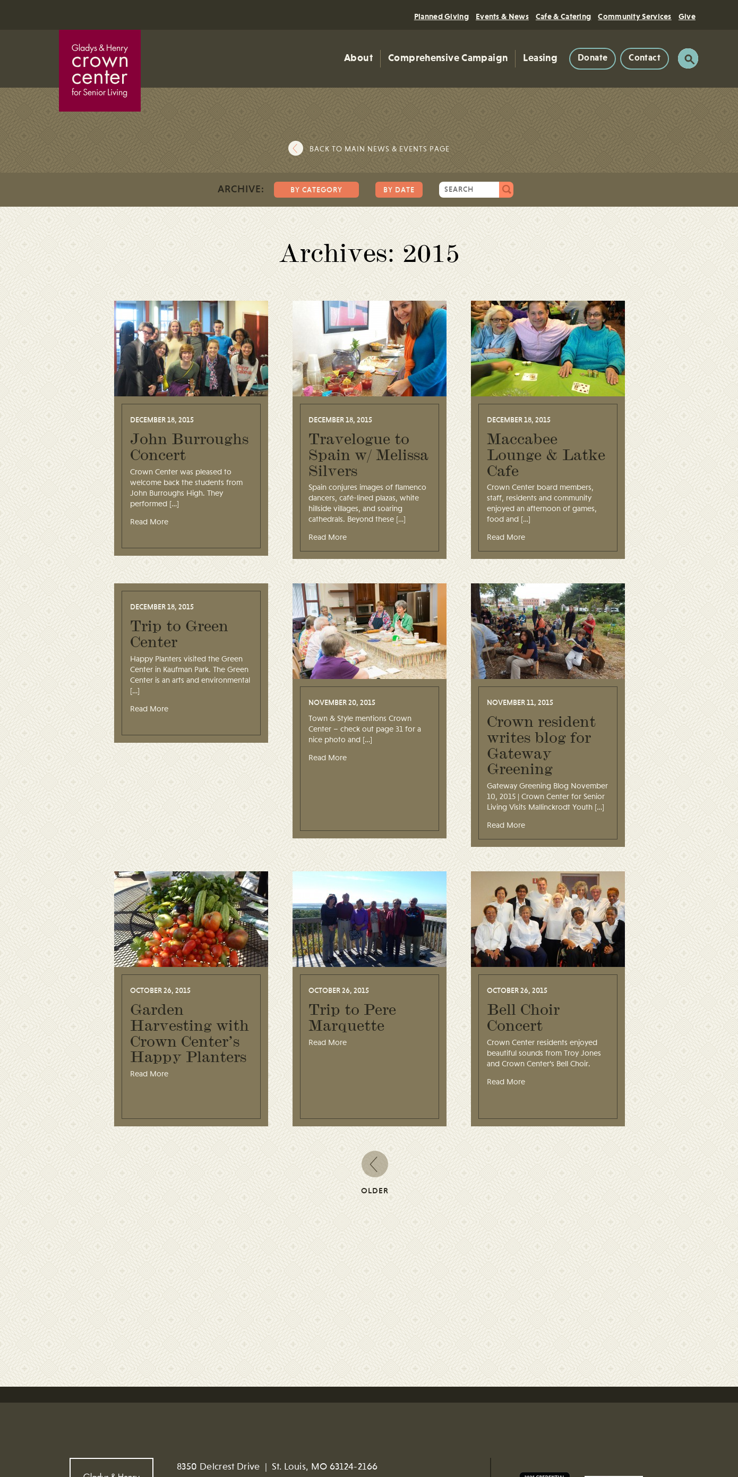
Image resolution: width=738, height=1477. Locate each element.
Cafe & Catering (563, 17)
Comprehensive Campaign (448, 58)
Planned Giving (441, 17)
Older (375, 1173)
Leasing (540, 58)
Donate (592, 58)
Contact (644, 58)
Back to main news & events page (380, 149)
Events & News (502, 17)
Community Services (634, 17)
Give (687, 17)
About (358, 58)
